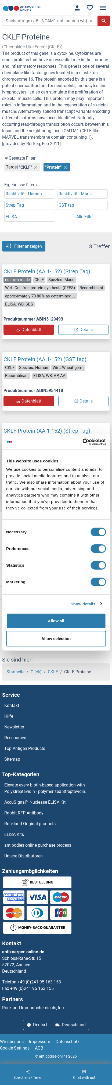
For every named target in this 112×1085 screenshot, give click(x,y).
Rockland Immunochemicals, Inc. (33, 1007)
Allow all (56, 621)
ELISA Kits (14, 834)
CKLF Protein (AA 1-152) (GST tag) (44, 359)
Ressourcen (15, 737)
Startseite (15, 671)
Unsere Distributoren (23, 855)
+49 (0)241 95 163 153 (39, 982)
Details (83, 329)
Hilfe (8, 716)
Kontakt (11, 705)
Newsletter (14, 727)
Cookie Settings (15, 1048)
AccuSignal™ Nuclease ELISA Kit (35, 802)
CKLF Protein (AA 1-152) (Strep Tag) (46, 271)
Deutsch (38, 1024)
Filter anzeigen (24, 246)
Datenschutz (68, 1041)
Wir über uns (12, 1041)
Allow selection (56, 638)
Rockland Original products (30, 823)
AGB (39, 1048)
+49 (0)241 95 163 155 (32, 988)
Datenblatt (28, 329)
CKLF (53, 671)
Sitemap (12, 759)
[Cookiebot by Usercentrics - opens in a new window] (82, 442)
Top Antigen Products (24, 748)
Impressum (39, 1041)
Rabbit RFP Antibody (24, 812)
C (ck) (36, 671)
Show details (83, 603)
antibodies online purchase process (37, 845)
